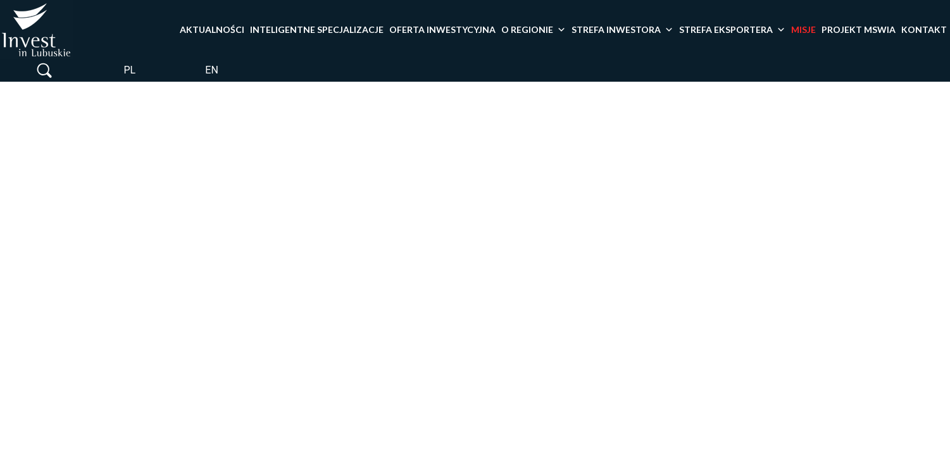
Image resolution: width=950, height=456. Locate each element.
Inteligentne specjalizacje (317, 29)
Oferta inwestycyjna (442, 29)
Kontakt (924, 29)
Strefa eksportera (732, 29)
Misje (803, 29)
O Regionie (533, 29)
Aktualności (212, 29)
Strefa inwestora (622, 29)
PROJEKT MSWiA (859, 29)
